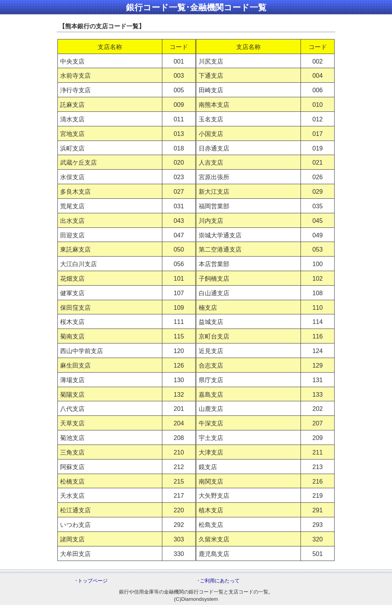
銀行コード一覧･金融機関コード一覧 (196, 7)
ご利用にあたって (220, 581)
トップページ (93, 581)
